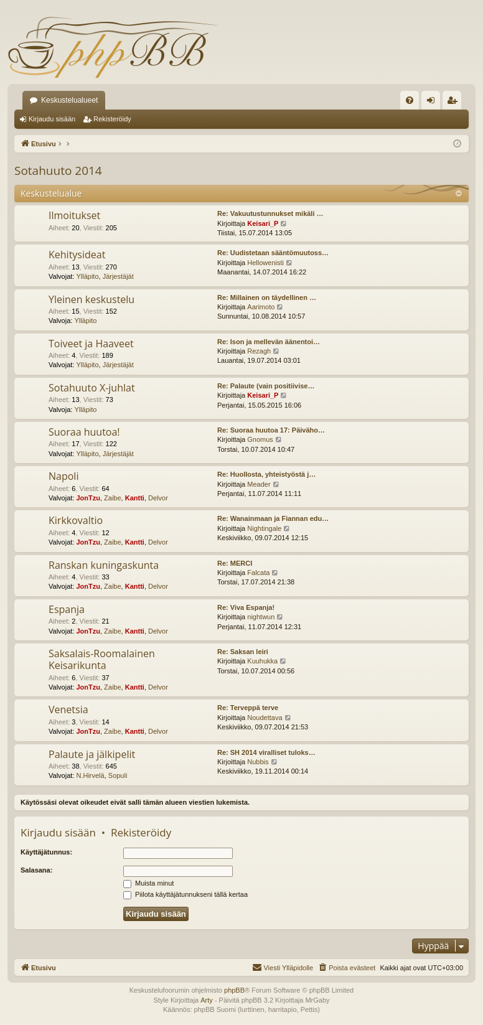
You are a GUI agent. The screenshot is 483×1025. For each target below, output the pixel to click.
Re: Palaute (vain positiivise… (266, 386)
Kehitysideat (77, 254)
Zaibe (112, 498)
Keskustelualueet (69, 100)
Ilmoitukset (74, 215)
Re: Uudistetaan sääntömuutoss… (273, 252)
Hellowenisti (265, 262)
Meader (258, 484)
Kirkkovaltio (76, 520)
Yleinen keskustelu (91, 299)
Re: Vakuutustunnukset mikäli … (270, 213)
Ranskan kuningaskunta (104, 565)
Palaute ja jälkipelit (92, 754)
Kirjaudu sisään (52, 119)
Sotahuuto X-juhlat (92, 388)
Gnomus (260, 439)
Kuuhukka (262, 661)
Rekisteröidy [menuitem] (454, 103)
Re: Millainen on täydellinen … (266, 297)
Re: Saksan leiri (242, 651)
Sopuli (118, 775)
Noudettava (264, 717)
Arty (206, 1000)
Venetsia (68, 709)
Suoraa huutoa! (84, 432)
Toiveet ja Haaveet (91, 343)
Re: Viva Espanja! (245, 607)
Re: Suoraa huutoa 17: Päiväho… (271, 430)
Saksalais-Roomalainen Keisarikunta (102, 659)
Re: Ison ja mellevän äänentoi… (268, 341)
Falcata (258, 572)
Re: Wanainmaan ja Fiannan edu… (273, 518)
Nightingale (264, 528)
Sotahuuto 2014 (58, 170)
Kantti (134, 498)
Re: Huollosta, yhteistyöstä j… (266, 474)
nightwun (260, 616)
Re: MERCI (234, 563)
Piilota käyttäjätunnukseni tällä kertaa (185, 894)
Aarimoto (260, 307)
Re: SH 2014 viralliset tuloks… (266, 752)
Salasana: (36, 870)
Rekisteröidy (112, 119)
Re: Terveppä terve (247, 707)
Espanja (67, 609)
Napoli (63, 476)
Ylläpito (87, 276)
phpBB (234, 990)
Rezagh (259, 351)
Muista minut (148, 883)
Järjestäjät (118, 276)
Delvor (158, 498)
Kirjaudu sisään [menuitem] (433, 103)
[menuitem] (409, 100)
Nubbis (257, 761)
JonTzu (88, 498)
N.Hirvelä (90, 775)
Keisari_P (262, 223)
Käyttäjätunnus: (46, 852)
